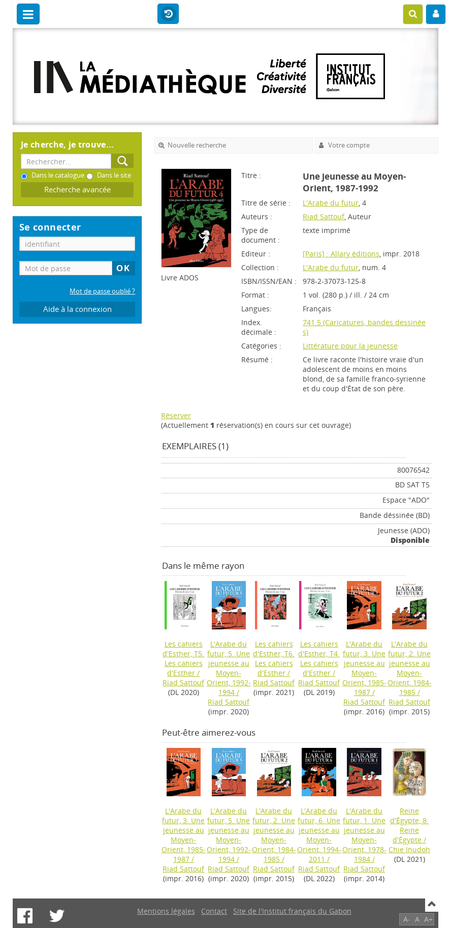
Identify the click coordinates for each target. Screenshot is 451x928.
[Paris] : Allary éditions (341, 253)
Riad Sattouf (323, 216)
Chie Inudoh (409, 849)
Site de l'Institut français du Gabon (292, 911)
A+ (428, 919)
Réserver (176, 415)
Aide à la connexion (77, 309)
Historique (168, 14)
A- (406, 919)
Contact (214, 911)
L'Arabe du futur (331, 203)
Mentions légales (166, 911)
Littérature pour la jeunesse (350, 346)
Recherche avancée (77, 189)
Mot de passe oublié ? (102, 291)
